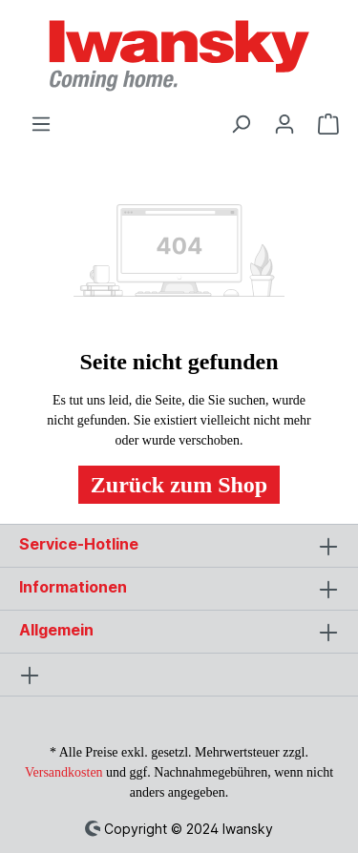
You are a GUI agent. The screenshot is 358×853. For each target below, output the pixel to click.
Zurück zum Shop (179, 484)
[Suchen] (241, 121)
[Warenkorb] (322, 121)
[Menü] (41, 121)
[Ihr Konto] (284, 121)
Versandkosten (64, 772)
